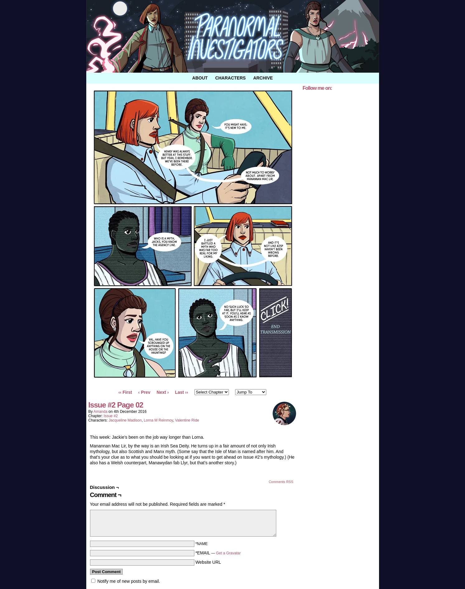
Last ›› (181, 392)
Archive (263, 77)
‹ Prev (144, 392)
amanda (100, 411)
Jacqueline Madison (125, 420)
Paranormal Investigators (232, 36)
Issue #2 (111, 416)
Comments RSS (281, 482)
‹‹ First (125, 392)
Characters (230, 77)
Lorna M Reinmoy (158, 420)
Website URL (208, 562)
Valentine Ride (187, 420)
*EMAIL (218, 552)
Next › (163, 392)
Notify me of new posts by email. (128, 581)
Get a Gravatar (228, 553)
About (200, 77)
